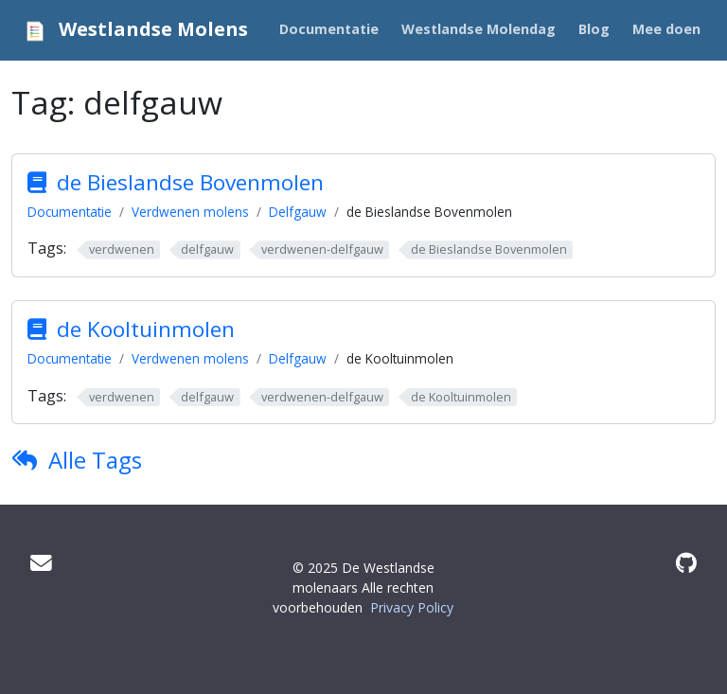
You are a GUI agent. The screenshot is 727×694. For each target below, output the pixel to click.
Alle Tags (95, 459)
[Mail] (41, 563)
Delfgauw (298, 212)
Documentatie (69, 212)
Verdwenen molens (190, 212)
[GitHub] (686, 563)
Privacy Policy (411, 607)
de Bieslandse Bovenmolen (190, 182)
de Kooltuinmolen (146, 329)
